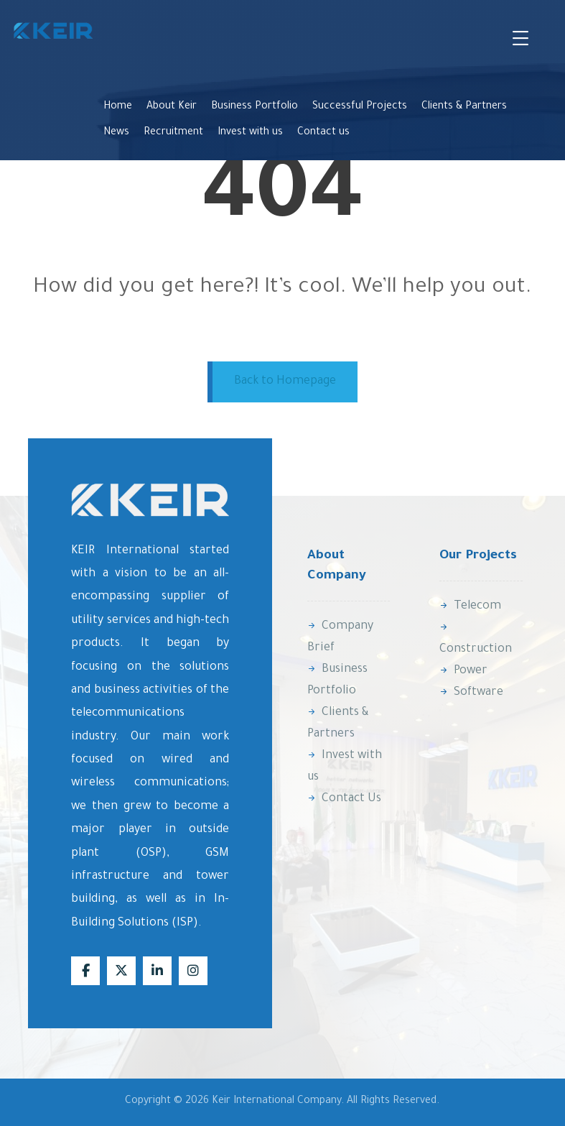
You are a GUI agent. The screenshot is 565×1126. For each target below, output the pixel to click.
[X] (121, 970)
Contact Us (344, 799)
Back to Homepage (285, 381)
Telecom (470, 606)
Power (463, 671)
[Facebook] (85, 970)
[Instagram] (193, 970)
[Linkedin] (157, 970)
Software (471, 692)
